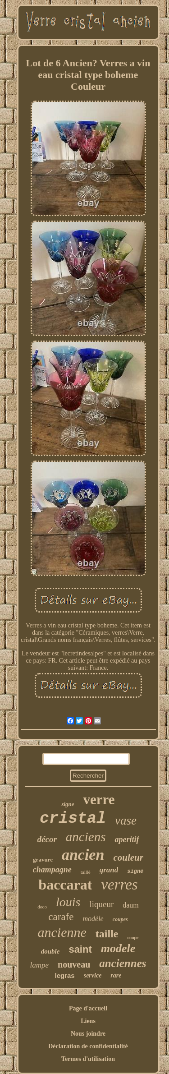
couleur (128, 857)
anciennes (122, 963)
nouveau (74, 964)
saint (80, 949)
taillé (86, 872)
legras (65, 975)
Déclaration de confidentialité (88, 1046)
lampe (39, 965)
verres (119, 884)
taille (107, 934)
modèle (92, 918)
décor (47, 839)
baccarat (65, 884)
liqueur (101, 904)
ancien (83, 854)
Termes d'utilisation (88, 1059)
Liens (88, 1021)
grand (109, 870)
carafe (60, 916)
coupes (120, 919)
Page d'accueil (88, 1008)
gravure (43, 859)
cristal (73, 819)
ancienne (62, 932)
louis (68, 902)
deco (42, 906)
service (93, 975)
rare (115, 975)
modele (118, 948)
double (50, 951)
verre (99, 799)
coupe (132, 937)
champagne (52, 869)
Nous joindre (88, 1033)
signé (135, 871)
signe (67, 804)
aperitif (126, 839)
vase (126, 820)
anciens (86, 837)
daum (131, 905)
